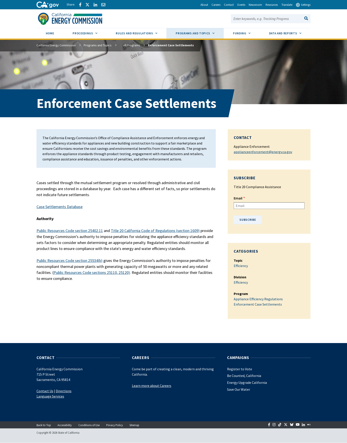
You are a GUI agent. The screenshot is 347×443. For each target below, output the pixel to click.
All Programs (128, 45)
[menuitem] (50, 34)
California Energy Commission (56, 45)
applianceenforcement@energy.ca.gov (263, 152)
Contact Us (45, 391)
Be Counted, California (244, 375)
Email (238, 198)
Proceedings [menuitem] (89, 31)
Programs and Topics (98, 45)
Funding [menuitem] (246, 31)
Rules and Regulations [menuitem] (141, 31)
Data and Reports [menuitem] (290, 31)
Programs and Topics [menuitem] (200, 31)
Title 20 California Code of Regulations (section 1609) (155, 230)
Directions (63, 391)
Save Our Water (238, 389)
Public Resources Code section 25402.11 (70, 230)
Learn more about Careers (151, 385)
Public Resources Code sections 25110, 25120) (92, 272)
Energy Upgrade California (247, 382)
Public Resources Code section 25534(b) (69, 260)
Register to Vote (239, 369)
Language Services (50, 396)
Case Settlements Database (60, 206)
